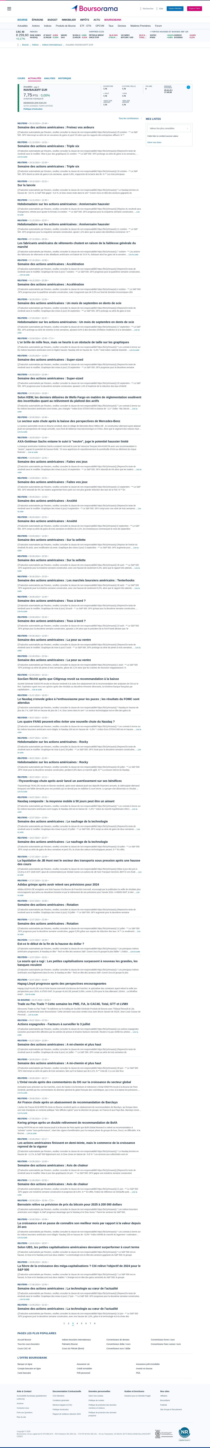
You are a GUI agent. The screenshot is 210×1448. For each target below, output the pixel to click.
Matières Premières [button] (140, 26)
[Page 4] (77, 1323)
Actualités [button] (23, 26)
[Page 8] (95, 1323)
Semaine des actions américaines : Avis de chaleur (53, 1165)
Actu (96, 20)
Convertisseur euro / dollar (118, 1348)
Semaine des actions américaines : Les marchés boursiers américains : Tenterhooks (76, 580)
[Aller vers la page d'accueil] (103, 8)
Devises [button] (122, 26)
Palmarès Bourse (70, 1344)
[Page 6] (86, 1323)
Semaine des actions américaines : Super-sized (50, 359)
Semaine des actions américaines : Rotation (48, 904)
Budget (52, 20)
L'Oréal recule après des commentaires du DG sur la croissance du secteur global (74, 1082)
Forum (158, 26)
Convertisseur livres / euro (163, 1340)
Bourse (22, 20)
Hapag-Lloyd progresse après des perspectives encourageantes (62, 983)
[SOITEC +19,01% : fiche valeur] (161, 35)
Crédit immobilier (84, 1368)
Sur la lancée (26, 185)
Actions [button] (36, 26)
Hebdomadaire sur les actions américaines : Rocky (53, 741)
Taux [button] (110, 26)
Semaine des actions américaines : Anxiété (47, 500)
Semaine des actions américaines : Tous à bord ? (52, 600)
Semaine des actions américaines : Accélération (51, 264)
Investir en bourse (144, 1368)
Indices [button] (47, 26)
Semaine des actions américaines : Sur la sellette (52, 539)
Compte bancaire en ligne (29, 1368)
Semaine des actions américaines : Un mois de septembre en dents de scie (69, 303)
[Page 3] (73, 1323)
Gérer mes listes (154, 142)
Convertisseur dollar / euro (118, 1344)
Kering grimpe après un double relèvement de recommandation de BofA (67, 1122)
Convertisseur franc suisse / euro (166, 1344)
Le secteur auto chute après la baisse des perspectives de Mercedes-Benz (69, 421)
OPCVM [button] (100, 26)
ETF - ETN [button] (85, 26)
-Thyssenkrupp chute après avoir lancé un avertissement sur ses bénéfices (70, 780)
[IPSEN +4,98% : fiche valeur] (161, 37)
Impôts (84, 20)
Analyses (49, 78)
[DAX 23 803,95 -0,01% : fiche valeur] (74, 37)
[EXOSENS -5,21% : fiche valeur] (184, 37)
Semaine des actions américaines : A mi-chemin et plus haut (59, 1044)
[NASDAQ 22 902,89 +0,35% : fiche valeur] (44, 37)
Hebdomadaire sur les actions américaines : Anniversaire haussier (64, 204)
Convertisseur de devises (117, 1340)
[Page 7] (90, 1323)
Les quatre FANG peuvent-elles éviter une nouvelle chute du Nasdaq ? (66, 721)
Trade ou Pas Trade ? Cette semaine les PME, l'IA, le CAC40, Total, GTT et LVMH (73, 1004)
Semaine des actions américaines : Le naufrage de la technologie (63, 821)
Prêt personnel (83, 1373)
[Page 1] (64, 1323)
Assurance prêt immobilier (148, 1364)
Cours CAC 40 (24, 1348)
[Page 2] (68, 1323)
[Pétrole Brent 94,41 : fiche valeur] (104, 35)
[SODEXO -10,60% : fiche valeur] (184, 35)
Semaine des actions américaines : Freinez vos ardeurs (56, 127)
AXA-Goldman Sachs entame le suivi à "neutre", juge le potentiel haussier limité (73, 441)
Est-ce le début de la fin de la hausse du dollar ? (51, 943)
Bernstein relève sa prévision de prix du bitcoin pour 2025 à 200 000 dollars (70, 1204)
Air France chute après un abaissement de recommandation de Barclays (68, 1102)
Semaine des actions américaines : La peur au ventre (54, 639)
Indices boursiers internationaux (76, 1340)
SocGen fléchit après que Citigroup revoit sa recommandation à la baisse (68, 678)
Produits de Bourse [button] (66, 26)
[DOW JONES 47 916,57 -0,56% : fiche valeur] (44, 35)
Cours (21, 78)
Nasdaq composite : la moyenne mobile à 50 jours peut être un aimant (66, 801)
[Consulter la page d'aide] (159, 8)
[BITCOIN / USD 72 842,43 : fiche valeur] (134, 37)
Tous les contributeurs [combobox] (129, 118)
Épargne (37, 20)
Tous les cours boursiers (29, 1344)
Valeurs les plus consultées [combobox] (162, 128)
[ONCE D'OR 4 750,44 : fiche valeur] (104, 37)
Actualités (34, 78)
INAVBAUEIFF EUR (35, 89)
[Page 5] (81, 1323)
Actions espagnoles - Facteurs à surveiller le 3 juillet (54, 1024)
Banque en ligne (25, 1364)
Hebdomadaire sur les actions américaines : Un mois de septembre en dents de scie (76, 322)
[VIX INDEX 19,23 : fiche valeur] (134, 35)
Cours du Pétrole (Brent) (73, 1348)
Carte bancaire (24, 1373)
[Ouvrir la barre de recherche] (146, 8)
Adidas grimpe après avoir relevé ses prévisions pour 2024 (58, 884)
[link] (20, 1403)
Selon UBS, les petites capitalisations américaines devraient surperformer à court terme (78, 1247)
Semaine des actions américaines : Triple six (48, 146)
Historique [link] (64, 78)
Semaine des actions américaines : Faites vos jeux (53, 461)
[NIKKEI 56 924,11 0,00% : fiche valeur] (74, 35)
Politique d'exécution (32, 109)
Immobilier (69, 20)
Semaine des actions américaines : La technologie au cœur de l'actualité (68, 1288)
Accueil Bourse (24, 1340)
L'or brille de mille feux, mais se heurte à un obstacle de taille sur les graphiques (73, 342)
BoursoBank (112, 20)
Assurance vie (83, 1364)
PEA (138, 1373)
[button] (9, 8)
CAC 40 (20, 32)
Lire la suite (22, 157)
